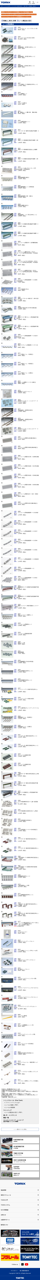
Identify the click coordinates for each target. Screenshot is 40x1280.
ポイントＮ (12, 12)
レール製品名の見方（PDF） (14, 1112)
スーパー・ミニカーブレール (28, 14)
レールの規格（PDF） (12, 1105)
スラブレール (5, 14)
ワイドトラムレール (7, 16)
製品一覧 (6, 1117)
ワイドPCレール (14, 14)
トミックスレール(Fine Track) (17, 6)
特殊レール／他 (21, 12)
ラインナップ (7, 1110)
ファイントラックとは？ (13, 1102)
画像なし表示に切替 (9, 20)
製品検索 (3, 1190)
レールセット (27, 16)
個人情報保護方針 (24, 1270)
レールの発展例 (10, 1107)
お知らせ (3, 1215)
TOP (1, 6)
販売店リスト (4, 1225)
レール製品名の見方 (24, 20)
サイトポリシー (14, 1270)
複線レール (29, 12)
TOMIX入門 (4, 1200)
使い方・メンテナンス (10, 1115)
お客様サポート (5, 1220)
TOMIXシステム (5, 1205)
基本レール (5, 12)
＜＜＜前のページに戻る (20, 1129)
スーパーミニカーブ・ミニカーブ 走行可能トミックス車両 (13, 1120)
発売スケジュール (6, 1195)
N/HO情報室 (4, 1210)
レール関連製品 (18, 16)
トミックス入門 (7, 6)
